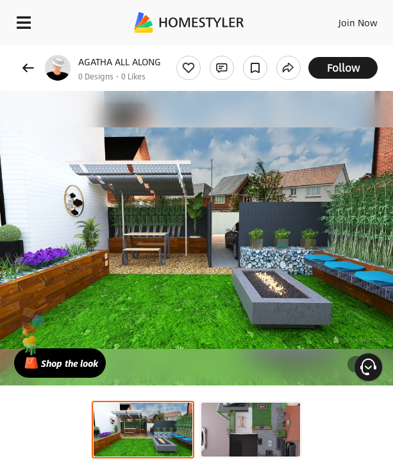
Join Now (358, 22)
